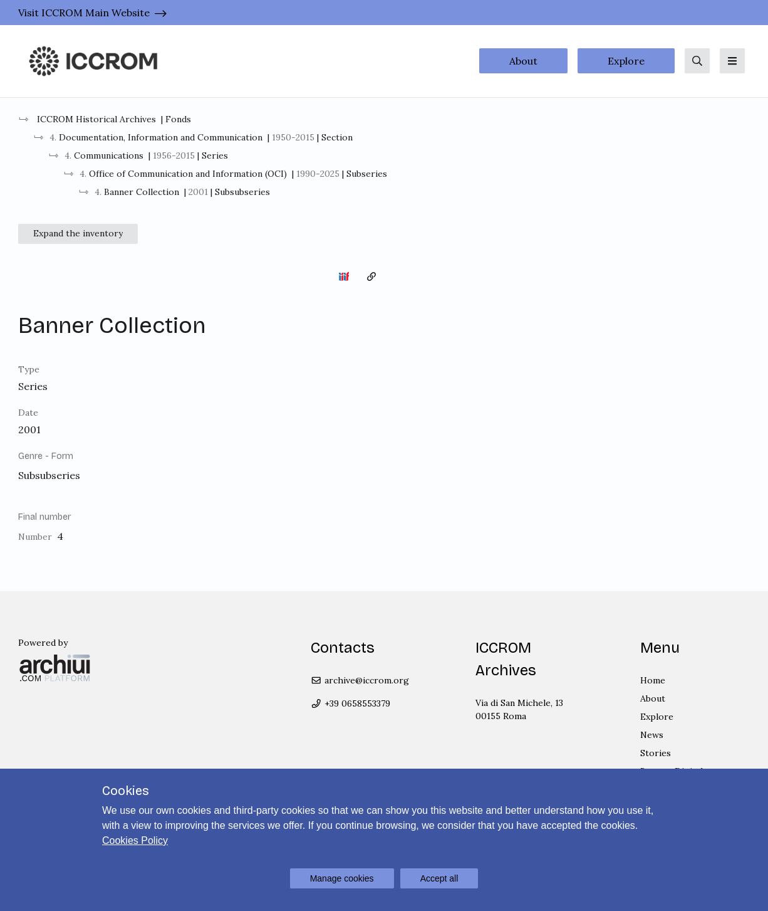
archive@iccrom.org (360, 680)
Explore (626, 61)
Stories (655, 753)
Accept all (439, 878)
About (523, 61)
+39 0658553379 (350, 703)
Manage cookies (342, 878)
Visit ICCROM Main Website (84, 12)
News (651, 734)
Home (652, 680)
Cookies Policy (135, 840)
